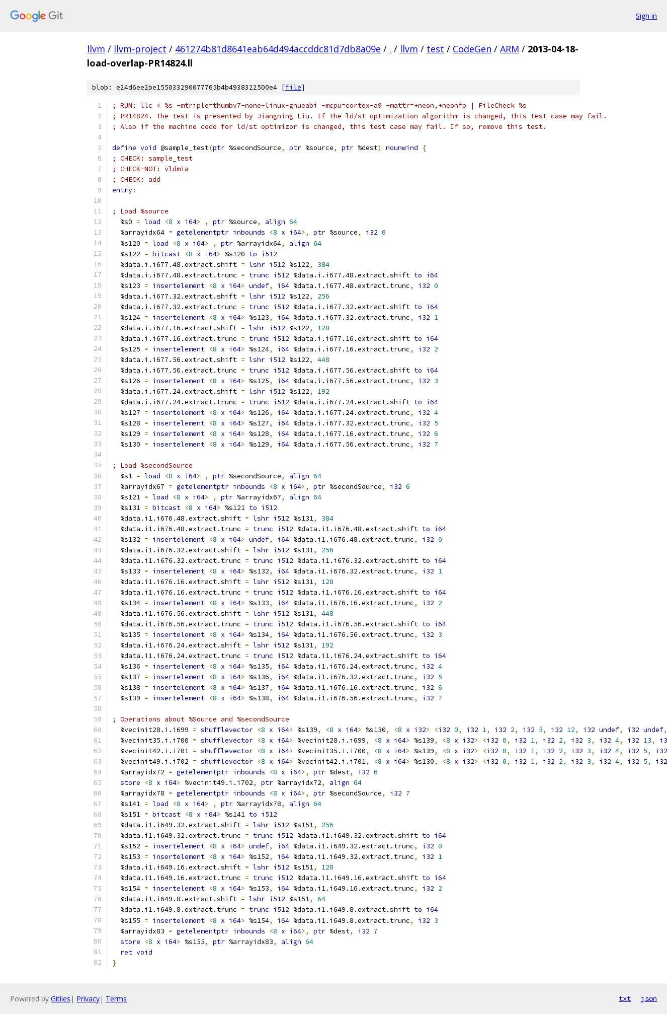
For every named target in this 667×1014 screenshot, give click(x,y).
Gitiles (60, 998)
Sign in (646, 16)
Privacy (88, 998)
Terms (116, 998)
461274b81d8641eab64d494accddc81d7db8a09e (278, 49)
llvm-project (140, 49)
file (293, 87)
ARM (509, 49)
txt (625, 998)
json (649, 998)
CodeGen (472, 49)
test (435, 49)
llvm (96, 49)
